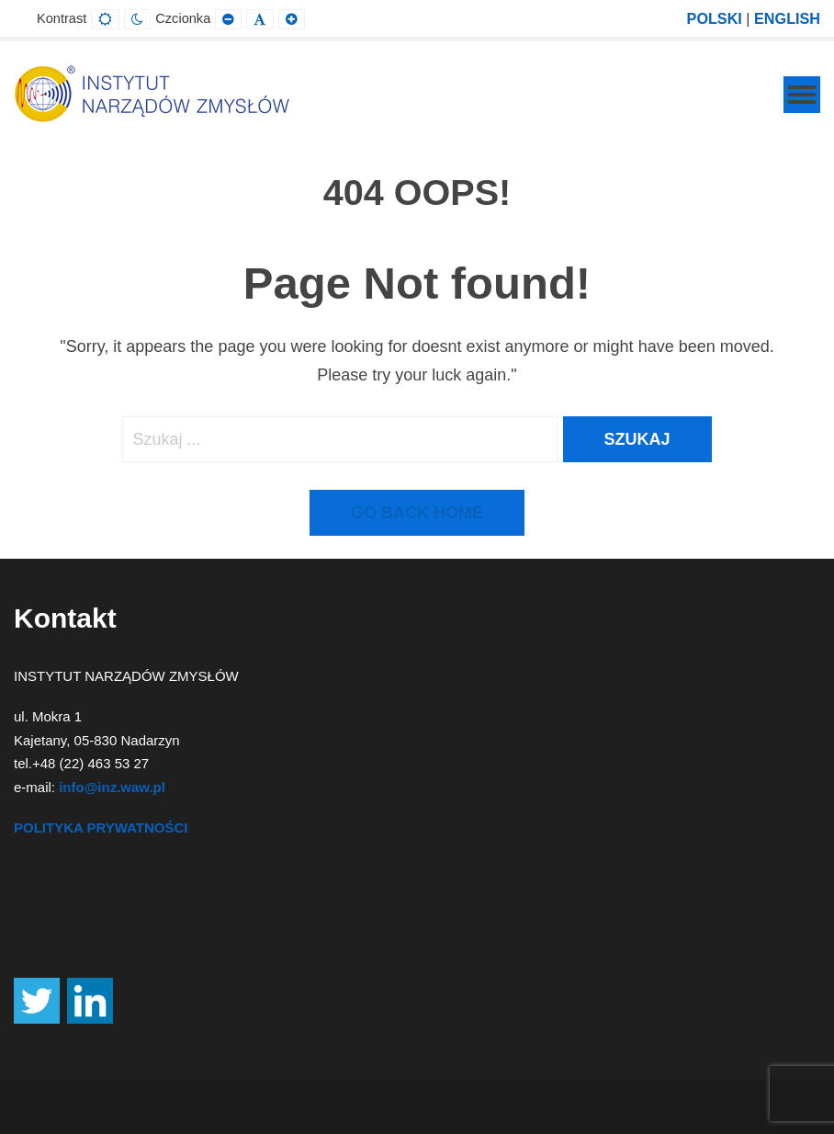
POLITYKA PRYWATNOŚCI (100, 827)
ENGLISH (787, 18)
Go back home (417, 513)
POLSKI (714, 18)
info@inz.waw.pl (112, 787)
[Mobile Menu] (801, 94)
